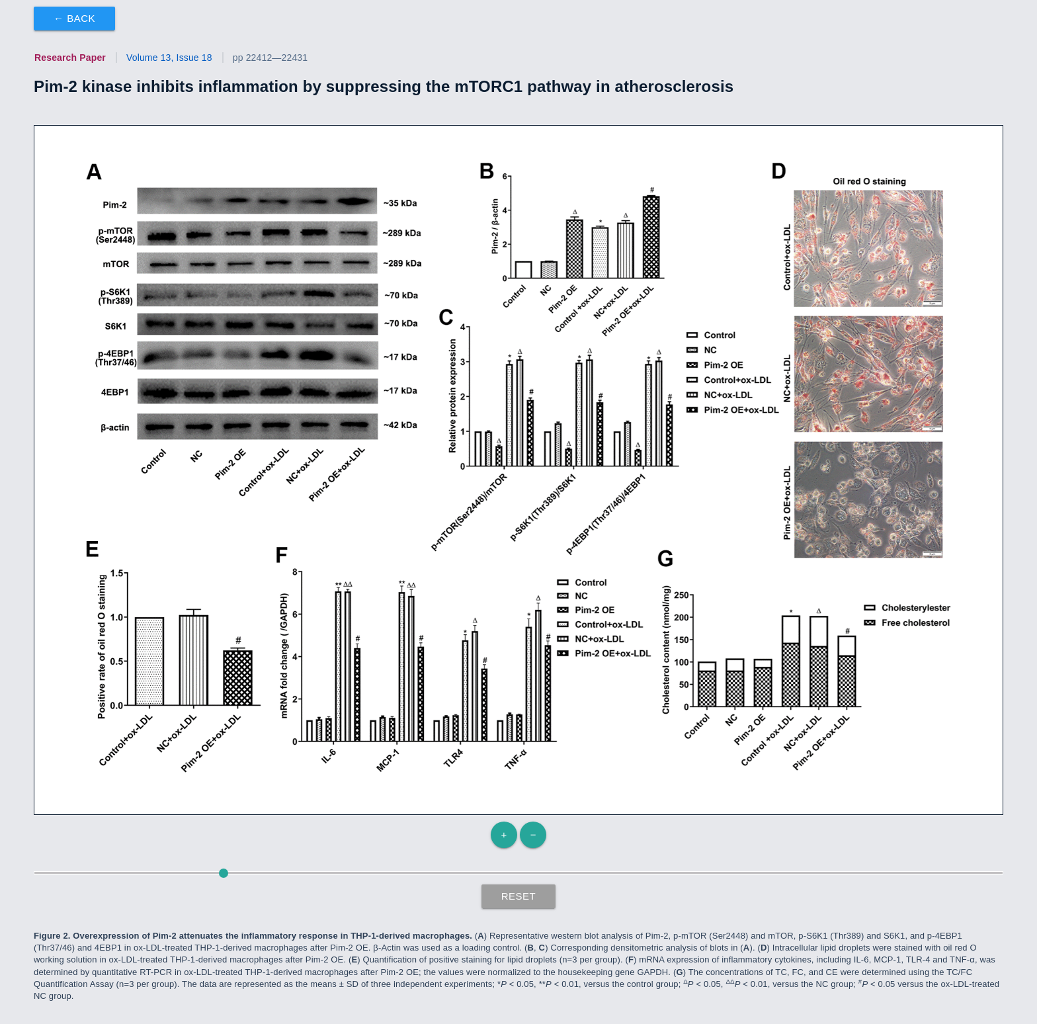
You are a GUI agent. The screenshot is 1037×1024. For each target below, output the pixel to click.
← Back (74, 18)
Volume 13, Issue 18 (169, 57)
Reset (518, 896)
